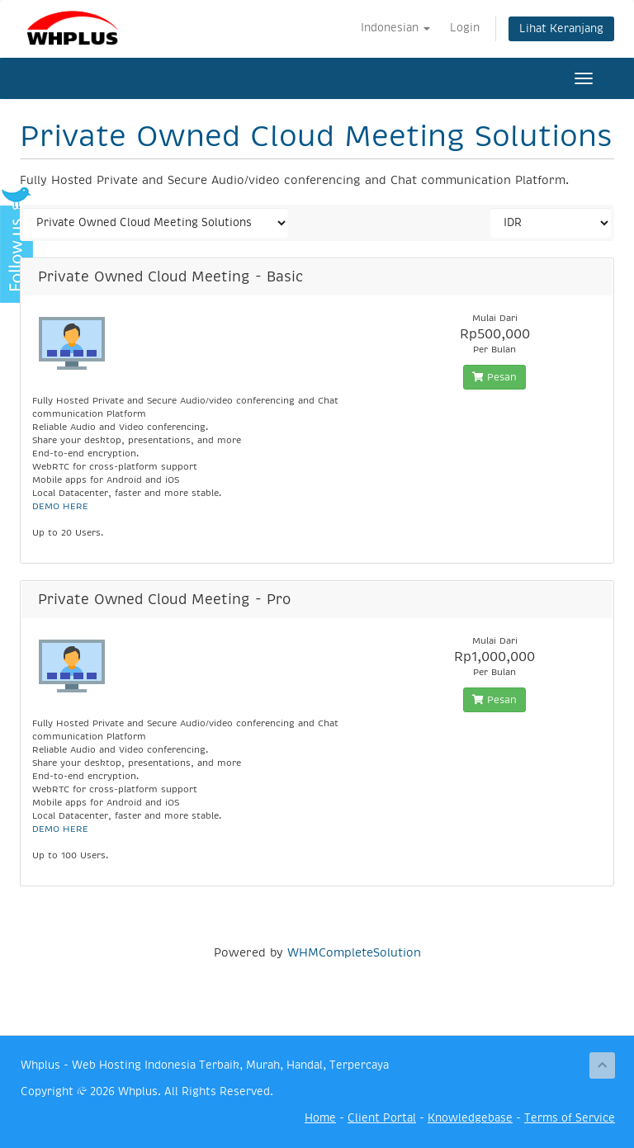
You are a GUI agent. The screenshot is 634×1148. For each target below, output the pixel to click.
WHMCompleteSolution (354, 952)
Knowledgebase (470, 1118)
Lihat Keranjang (561, 28)
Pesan (494, 377)
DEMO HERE (60, 506)
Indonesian (395, 27)
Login (465, 27)
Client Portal (382, 1118)
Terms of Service (569, 1118)
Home (320, 1118)
